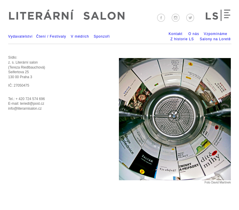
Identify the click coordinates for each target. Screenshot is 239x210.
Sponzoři (102, 36)
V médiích (80, 36)
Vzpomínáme (215, 34)
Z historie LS (182, 39)
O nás (193, 34)
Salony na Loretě (215, 39)
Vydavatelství (20, 36)
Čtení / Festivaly (51, 36)
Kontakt (175, 34)
